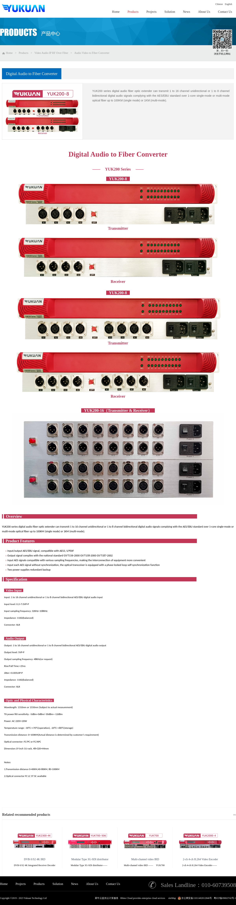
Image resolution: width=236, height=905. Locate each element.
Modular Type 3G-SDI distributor (90, 859)
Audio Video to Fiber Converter (92, 52)
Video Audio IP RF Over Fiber (51, 52)
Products (23, 52)
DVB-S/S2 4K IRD (34, 859)
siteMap (171, 898)
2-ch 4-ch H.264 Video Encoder (200, 859)
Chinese (219, 4)
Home (4, 884)
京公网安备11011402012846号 (196, 898)
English (228, 4)
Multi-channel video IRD (145, 859)
